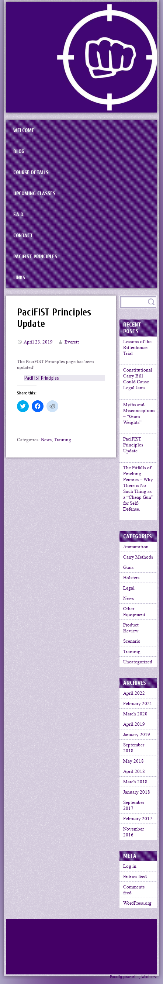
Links (19, 278)
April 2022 (134, 698)
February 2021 (137, 708)
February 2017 (137, 823)
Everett (72, 342)
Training (62, 439)
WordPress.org (137, 908)
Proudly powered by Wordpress (133, 981)
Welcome (23, 130)
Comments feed (134, 894)
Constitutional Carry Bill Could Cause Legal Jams (137, 379)
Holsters (131, 582)
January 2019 (136, 739)
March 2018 (135, 786)
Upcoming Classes (34, 193)
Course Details (30, 172)
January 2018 (136, 797)
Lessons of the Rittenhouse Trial (137, 347)
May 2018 (133, 766)
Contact (23, 235)
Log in (129, 871)
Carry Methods (138, 561)
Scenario (132, 646)
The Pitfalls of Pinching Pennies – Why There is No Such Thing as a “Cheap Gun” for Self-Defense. (138, 492)
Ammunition (136, 551)
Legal (129, 592)
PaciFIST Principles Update (133, 447)
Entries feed (135, 881)
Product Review (131, 632)
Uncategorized (137, 666)
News (46, 439)
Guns (128, 572)
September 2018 (133, 752)
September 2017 (133, 810)
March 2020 (135, 718)
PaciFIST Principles (35, 256)
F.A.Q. (18, 214)
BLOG (18, 151)
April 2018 (134, 776)
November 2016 (133, 836)
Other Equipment (134, 616)
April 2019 (134, 729)
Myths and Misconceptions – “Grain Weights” (139, 415)
